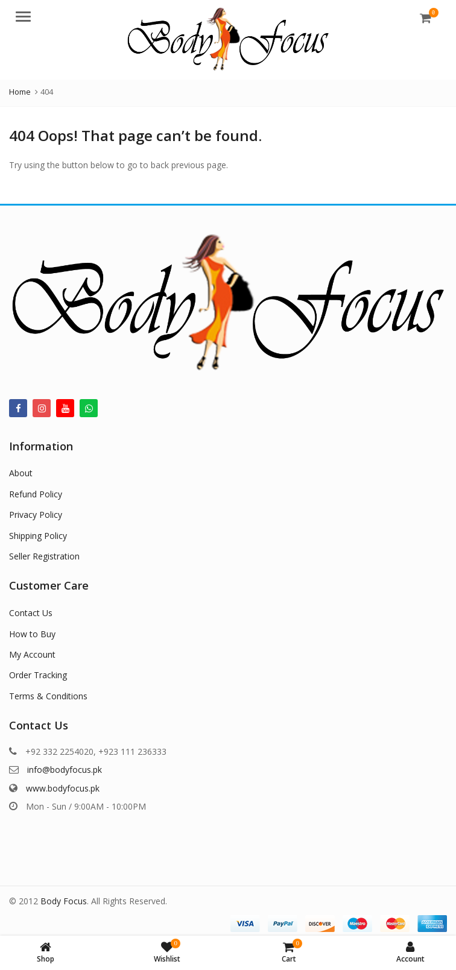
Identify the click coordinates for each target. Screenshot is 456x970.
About (21, 473)
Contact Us (30, 613)
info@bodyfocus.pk (64, 769)
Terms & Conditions (48, 696)
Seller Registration (44, 556)
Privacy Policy (35, 514)
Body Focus (63, 901)
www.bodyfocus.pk (63, 788)
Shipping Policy (38, 535)
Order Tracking (38, 675)
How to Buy (32, 634)
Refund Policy (35, 494)
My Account (32, 654)
